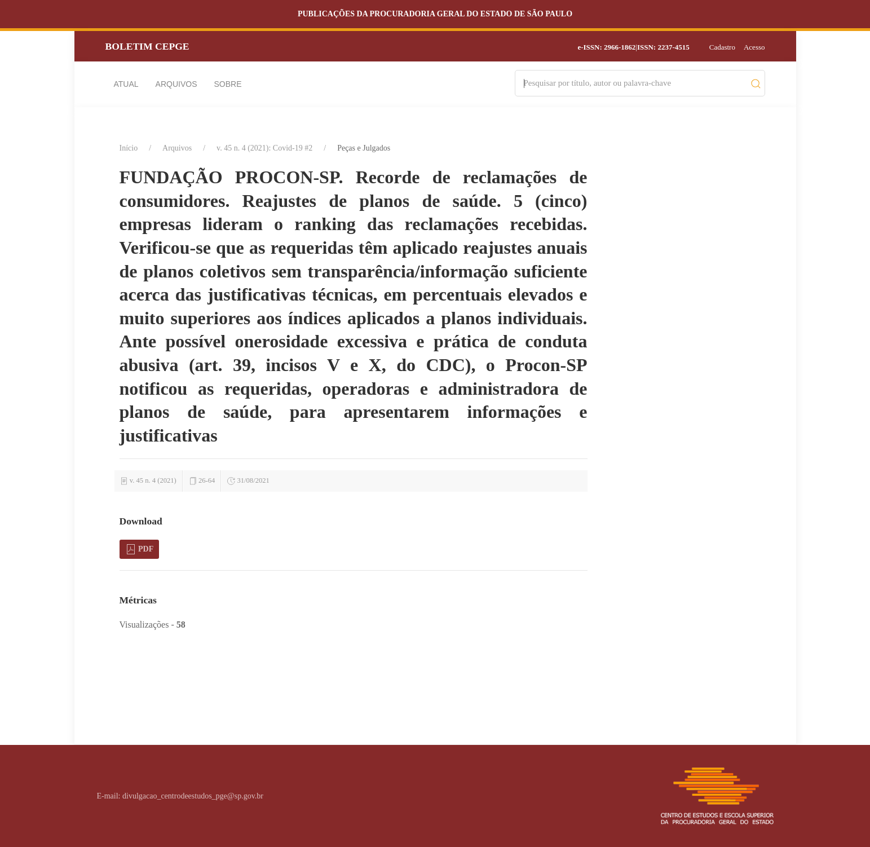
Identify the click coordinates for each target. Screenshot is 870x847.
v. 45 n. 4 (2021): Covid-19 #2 (264, 148)
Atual (126, 84)
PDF (139, 549)
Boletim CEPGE (147, 46)
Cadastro (722, 47)
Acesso (754, 47)
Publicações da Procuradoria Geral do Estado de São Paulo (435, 14)
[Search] (634, 83)
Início (129, 148)
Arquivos (176, 84)
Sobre (228, 84)
